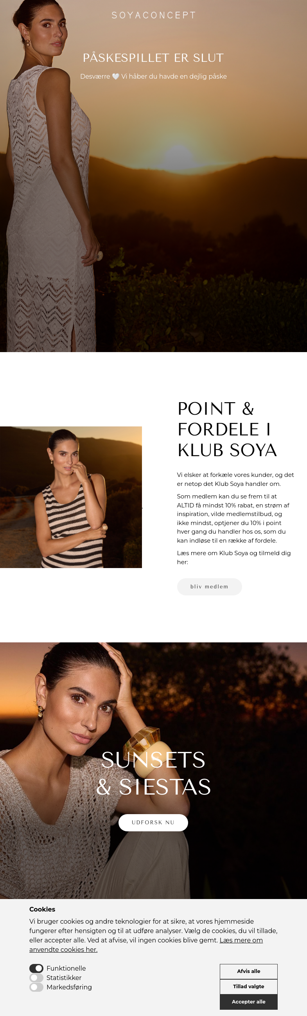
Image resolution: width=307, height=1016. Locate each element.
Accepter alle (249, 1002)
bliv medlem (209, 587)
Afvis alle (248, 971)
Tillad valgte (248, 986)
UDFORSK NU (153, 822)
